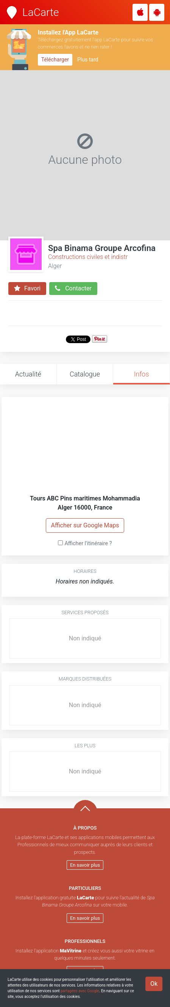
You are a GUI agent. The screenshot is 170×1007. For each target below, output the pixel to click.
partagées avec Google (80, 991)
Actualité (28, 374)
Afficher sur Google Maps (85, 525)
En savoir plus (85, 865)
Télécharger (55, 59)
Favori (27, 288)
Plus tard (87, 59)
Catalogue (85, 374)
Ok (154, 983)
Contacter (73, 288)
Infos (141, 374)
